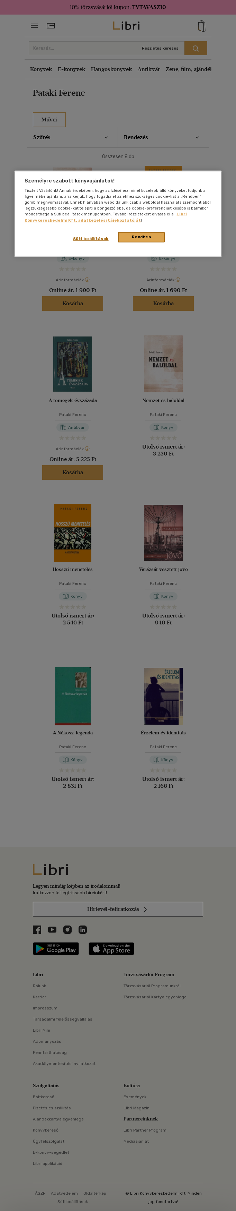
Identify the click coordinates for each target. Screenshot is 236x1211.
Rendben (141, 236)
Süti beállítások (91, 238)
